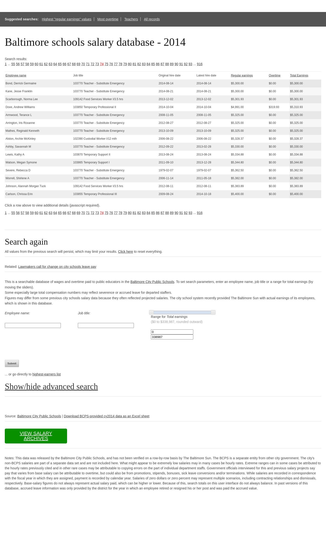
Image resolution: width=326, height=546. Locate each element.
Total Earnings (299, 75)
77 (116, 64)
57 (22, 64)
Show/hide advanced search (51, 386)
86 (158, 64)
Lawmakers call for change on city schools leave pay (57, 267)
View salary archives (36, 436)
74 (102, 64)
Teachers (131, 19)
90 (176, 64)
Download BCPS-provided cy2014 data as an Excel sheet (106, 416)
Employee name (16, 75)
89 (172, 64)
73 (97, 64)
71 (88, 64)
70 (83, 64)
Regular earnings (242, 75)
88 (167, 64)
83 (144, 64)
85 (153, 64)
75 (107, 64)
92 (186, 64)
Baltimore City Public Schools (152, 282)
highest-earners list (46, 374)
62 (46, 64)
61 (41, 64)
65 (60, 64)
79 (125, 64)
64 (55, 64)
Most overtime (107, 19)
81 (134, 64)
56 (18, 64)
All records (152, 19)
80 (130, 64)
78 (120, 64)
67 (69, 64)
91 (181, 64)
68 (74, 64)
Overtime (274, 75)
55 (13, 64)
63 (50, 64)
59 (32, 64)
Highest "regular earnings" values (67, 19)
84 (148, 64)
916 (199, 64)
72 (92, 64)
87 (162, 64)
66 (64, 64)
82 (139, 64)
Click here (125, 251)
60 (37, 64)
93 (190, 64)
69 (78, 64)
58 (27, 64)
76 (111, 64)
